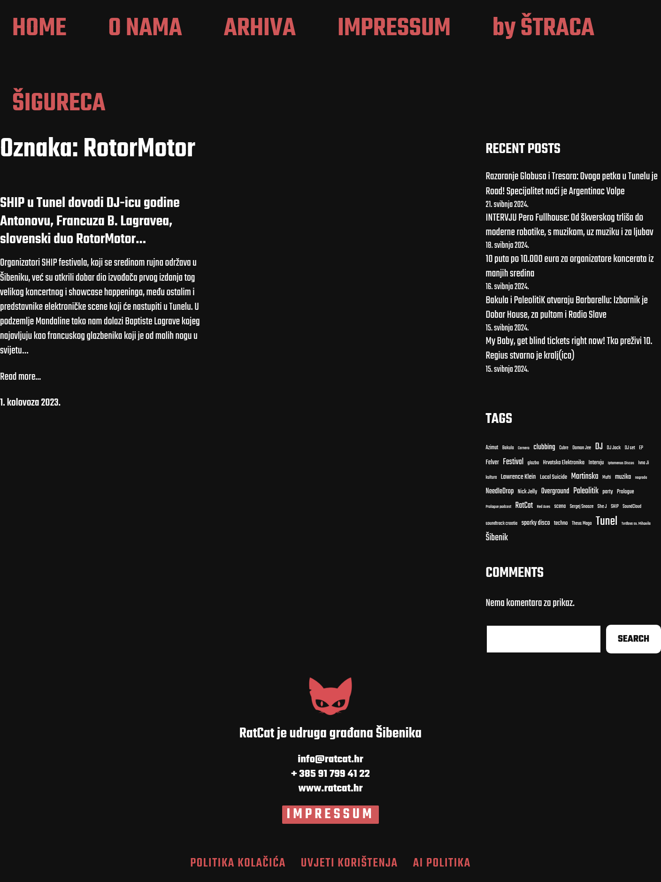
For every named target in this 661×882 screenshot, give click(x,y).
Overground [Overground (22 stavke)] (555, 491)
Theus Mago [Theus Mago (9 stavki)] (582, 524)
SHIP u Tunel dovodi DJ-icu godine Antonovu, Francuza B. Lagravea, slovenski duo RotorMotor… (90, 221)
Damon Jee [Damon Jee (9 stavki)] (581, 448)
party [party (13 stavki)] (607, 492)
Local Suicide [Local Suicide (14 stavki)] (553, 477)
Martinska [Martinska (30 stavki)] (584, 477)
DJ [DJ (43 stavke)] (599, 447)
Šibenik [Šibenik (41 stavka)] (497, 538)
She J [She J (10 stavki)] (602, 507)
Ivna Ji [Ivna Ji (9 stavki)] (643, 463)
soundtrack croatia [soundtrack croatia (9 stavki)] (502, 524)
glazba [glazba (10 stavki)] (533, 463)
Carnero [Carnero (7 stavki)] (524, 448)
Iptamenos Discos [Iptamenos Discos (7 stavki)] (621, 463)
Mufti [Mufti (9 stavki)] (606, 478)
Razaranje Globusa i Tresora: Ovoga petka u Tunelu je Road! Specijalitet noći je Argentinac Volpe (572, 184)
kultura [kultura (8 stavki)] (491, 477)
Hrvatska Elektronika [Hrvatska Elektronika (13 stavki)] (563, 463)
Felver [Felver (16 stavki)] (492, 463)
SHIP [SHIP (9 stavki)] (615, 507)
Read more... (20, 377)
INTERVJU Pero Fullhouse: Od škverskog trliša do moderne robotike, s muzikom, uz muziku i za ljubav (569, 225)
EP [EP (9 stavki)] (641, 448)
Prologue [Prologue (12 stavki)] (625, 492)
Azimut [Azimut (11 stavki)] (492, 448)
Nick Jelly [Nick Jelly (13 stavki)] (527, 492)
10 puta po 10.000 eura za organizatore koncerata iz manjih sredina (570, 266)
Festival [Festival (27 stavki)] (513, 462)
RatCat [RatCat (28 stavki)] (524, 506)
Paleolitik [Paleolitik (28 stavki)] (586, 491)
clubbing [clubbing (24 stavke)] (544, 447)
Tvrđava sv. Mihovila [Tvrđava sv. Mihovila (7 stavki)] (636, 524)
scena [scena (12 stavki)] (560, 506)
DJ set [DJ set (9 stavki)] (630, 448)
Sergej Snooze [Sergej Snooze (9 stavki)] (581, 507)
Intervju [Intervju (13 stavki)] (596, 463)
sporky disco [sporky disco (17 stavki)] (536, 523)
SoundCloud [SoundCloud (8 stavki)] (632, 506)
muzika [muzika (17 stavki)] (623, 477)
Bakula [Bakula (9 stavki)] (508, 448)
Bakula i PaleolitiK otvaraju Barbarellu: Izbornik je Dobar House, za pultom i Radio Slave (567, 307)
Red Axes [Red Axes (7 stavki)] (544, 507)
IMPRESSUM (331, 814)
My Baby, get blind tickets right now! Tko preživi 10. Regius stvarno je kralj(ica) (569, 348)
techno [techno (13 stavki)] (561, 523)
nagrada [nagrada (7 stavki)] (641, 478)
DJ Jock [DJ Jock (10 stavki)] (614, 448)
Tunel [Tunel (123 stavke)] (606, 521)
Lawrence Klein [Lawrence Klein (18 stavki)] (518, 477)
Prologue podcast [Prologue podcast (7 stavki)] (499, 507)
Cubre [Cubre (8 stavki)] (563, 448)
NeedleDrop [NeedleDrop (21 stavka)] (500, 491)
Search (633, 639)
